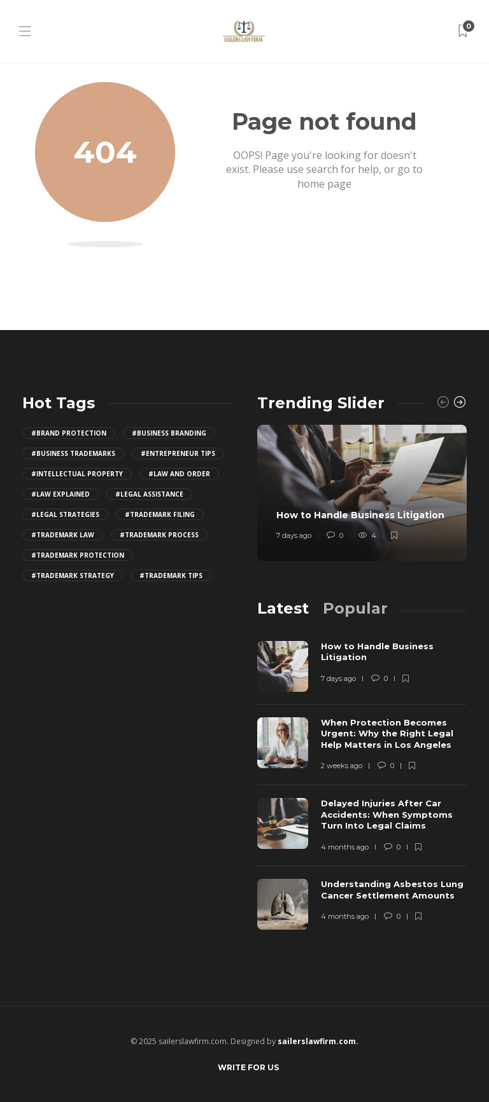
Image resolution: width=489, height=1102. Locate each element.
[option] (362, 493)
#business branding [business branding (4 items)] (169, 433)
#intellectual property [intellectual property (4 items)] (77, 473)
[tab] (283, 608)
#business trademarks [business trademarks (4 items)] (73, 453)
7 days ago (293, 535)
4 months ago (345, 847)
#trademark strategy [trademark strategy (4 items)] (72, 575)
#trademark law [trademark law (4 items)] (62, 534)
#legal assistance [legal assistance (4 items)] (149, 494)
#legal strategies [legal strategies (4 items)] (65, 514)
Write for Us (248, 1067)
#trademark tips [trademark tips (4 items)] (170, 575)
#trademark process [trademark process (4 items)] (159, 534)
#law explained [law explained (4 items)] (60, 494)
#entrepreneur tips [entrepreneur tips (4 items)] (178, 453)
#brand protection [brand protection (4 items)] (68, 433)
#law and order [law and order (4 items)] (179, 473)
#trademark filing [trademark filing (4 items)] (160, 514)
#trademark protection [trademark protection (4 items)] (77, 555)
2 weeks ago (341, 765)
